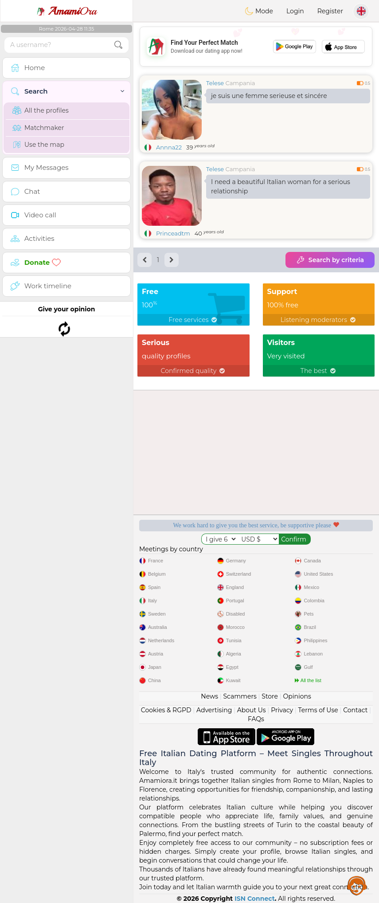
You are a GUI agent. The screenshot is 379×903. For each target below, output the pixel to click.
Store (270, 696)
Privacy (282, 710)
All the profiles (40, 110)
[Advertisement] (256, 47)
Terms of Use (318, 710)
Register (330, 11)
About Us (251, 710)
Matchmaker (38, 127)
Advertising (214, 710)
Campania (240, 82)
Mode (259, 11)
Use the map (38, 144)
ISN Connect (254, 899)
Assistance (356, 885)
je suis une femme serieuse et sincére (269, 96)
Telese (215, 82)
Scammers (239, 696)
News (209, 696)
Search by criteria (330, 259)
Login (295, 11)
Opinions (297, 696)
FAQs (256, 719)
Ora (66, 11)
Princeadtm (173, 233)
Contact (355, 710)
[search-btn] (118, 45)
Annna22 (169, 147)
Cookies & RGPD (166, 710)
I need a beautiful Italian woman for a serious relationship (280, 186)
